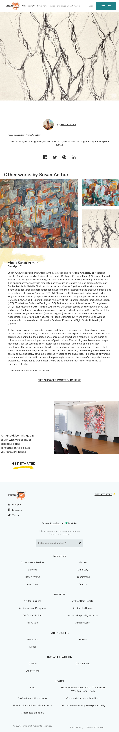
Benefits (32, 569)
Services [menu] (51, 6)
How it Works (32, 577)
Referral (82, 639)
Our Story (83, 569)
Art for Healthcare (83, 608)
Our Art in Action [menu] (73, 6)
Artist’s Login (82, 622)
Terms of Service (95, 727)
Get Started (106, 6)
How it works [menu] (42, 6)
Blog (32, 687)
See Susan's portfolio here (59, 380)
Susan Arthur (68, 124)
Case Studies (83, 663)
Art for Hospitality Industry (83, 615)
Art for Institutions (32, 615)
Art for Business (32, 601)
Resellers (32, 639)
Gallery (33, 663)
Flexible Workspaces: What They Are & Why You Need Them (83, 689)
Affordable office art (33, 712)
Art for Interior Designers (32, 608)
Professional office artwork (32, 698)
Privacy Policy (76, 727)
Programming (83, 577)
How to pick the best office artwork (32, 705)
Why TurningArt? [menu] (29, 6)
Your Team (32, 584)
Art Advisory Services (32, 562)
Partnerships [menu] (61, 6)
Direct (32, 646)
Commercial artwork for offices (82, 698)
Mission (83, 562)
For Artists (33, 622)
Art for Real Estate (82, 601)
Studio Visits (33, 671)
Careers (83, 584)
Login (91, 6)
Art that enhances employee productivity (82, 705)
